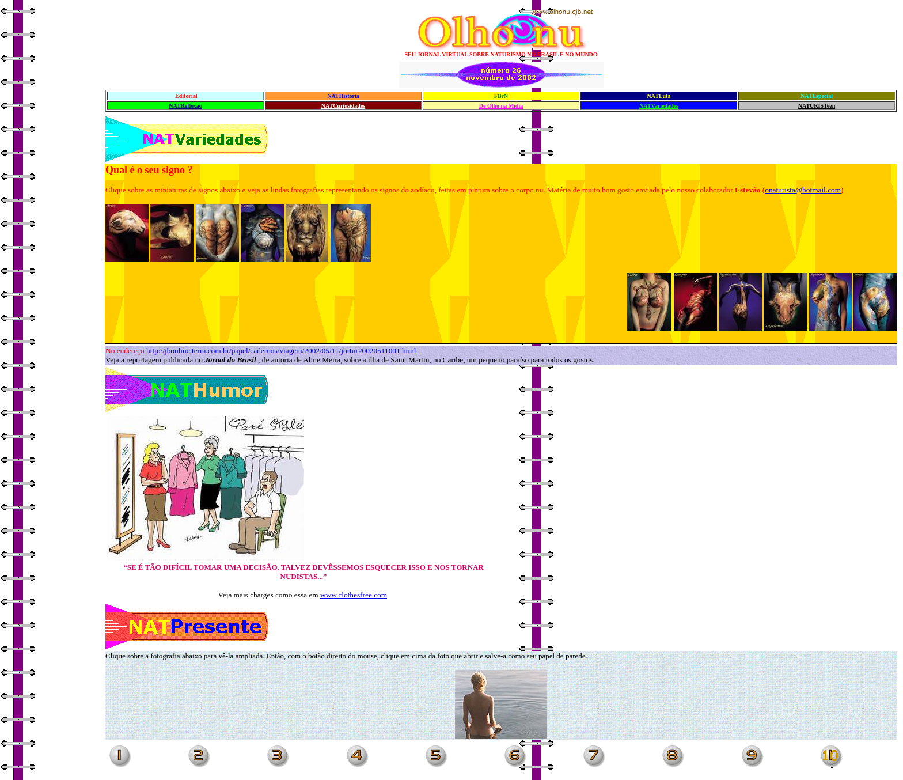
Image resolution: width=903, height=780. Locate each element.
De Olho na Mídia (501, 106)
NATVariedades (658, 106)
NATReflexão (185, 106)
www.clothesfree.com (353, 594)
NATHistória (343, 96)
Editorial (186, 96)
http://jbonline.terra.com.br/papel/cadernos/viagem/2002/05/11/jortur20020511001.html (281, 350)
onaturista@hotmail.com (803, 189)
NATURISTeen (816, 106)
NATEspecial (816, 96)
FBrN (501, 96)
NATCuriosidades (343, 106)
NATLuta (659, 96)
